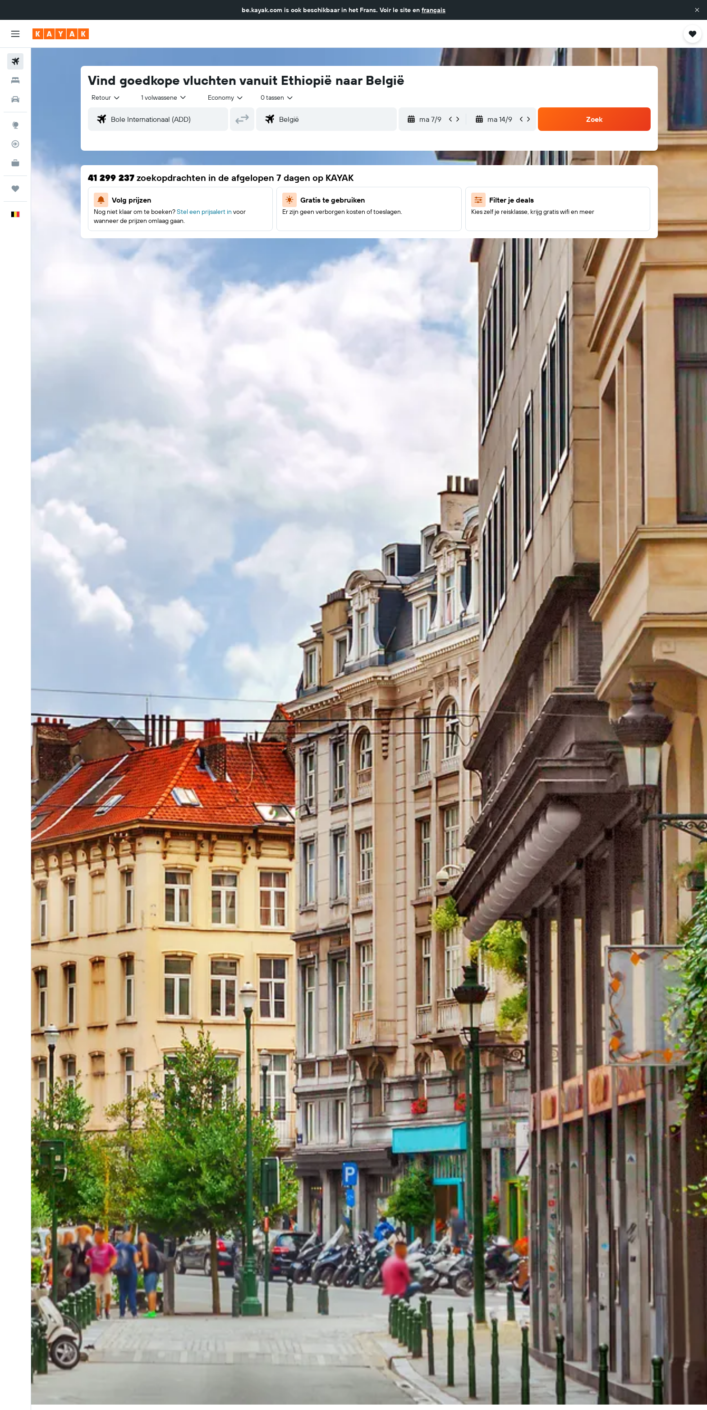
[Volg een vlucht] (15, 144)
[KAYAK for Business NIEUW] (15, 163)
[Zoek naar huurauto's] (15, 99)
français (433, 10)
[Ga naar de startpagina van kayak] (60, 33)
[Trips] (15, 189)
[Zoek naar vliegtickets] (15, 61)
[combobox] (106, 97)
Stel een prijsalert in (204, 212)
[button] (697, 10)
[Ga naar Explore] (15, 125)
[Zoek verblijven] (15, 80)
